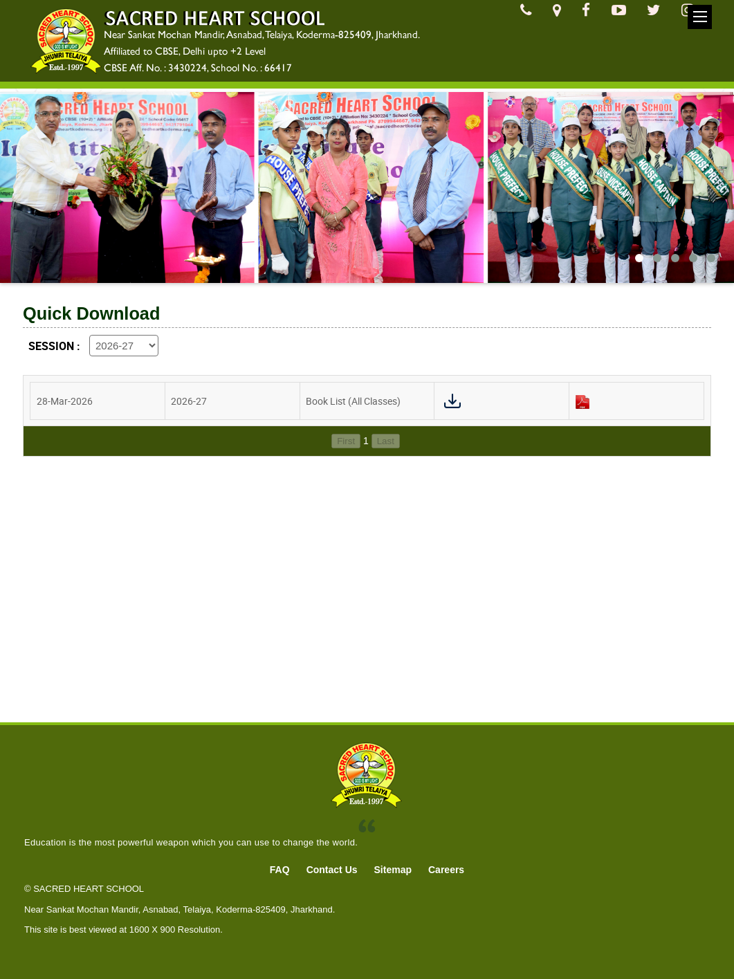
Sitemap (393, 869)
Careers (446, 869)
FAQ (280, 869)
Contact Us (332, 869)
